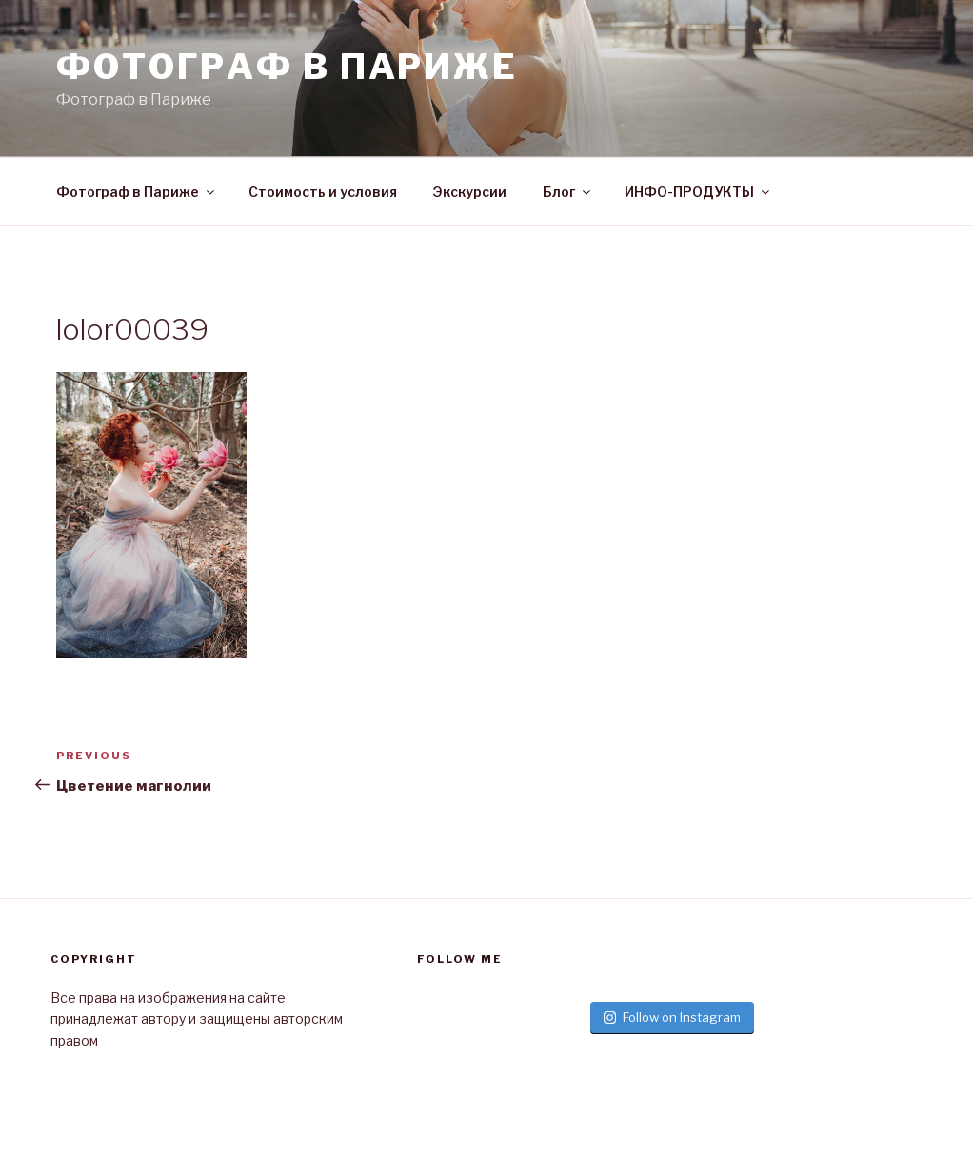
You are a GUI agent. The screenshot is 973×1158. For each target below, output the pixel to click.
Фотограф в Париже (136, 192)
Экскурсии (469, 192)
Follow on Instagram (672, 1017)
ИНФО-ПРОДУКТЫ (698, 192)
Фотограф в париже (287, 67)
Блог (568, 192)
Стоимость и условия (322, 192)
